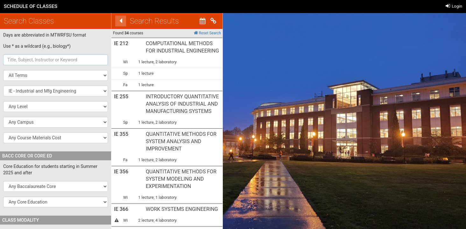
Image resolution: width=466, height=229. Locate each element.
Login (454, 6)
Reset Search (198, 33)
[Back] (112, 21)
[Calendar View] (194, 21)
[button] (55, 91)
